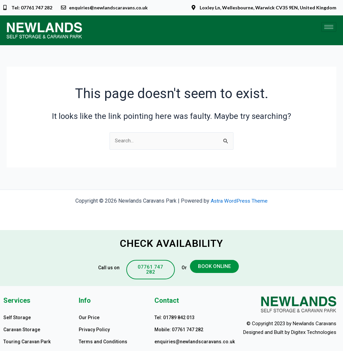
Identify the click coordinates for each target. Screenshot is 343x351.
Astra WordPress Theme (239, 201)
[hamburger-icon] (328, 27)
